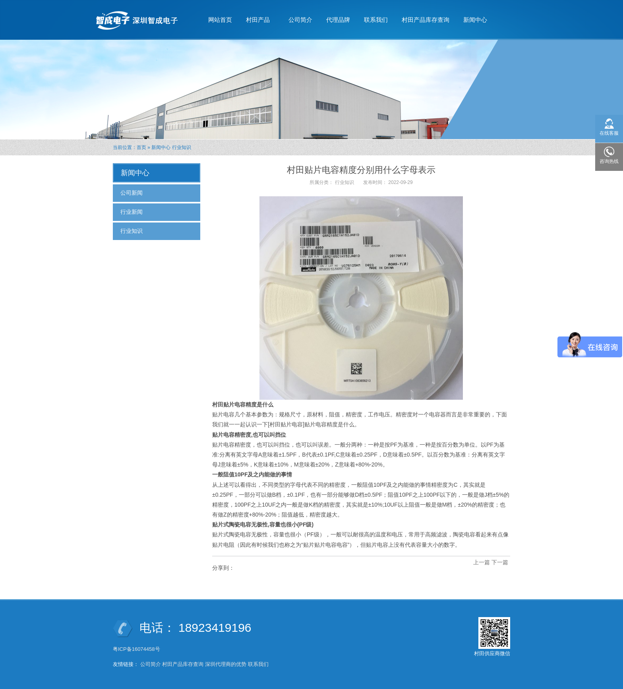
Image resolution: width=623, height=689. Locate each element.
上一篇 (481, 562)
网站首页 (220, 19)
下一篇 (499, 562)
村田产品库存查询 (425, 19)
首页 (141, 147)
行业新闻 (131, 212)
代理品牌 (338, 19)
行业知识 (181, 147)
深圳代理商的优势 (225, 664)
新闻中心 (475, 16)
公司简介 (300, 19)
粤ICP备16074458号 (137, 649)
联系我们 (376, 19)
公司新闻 (131, 193)
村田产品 (258, 16)
